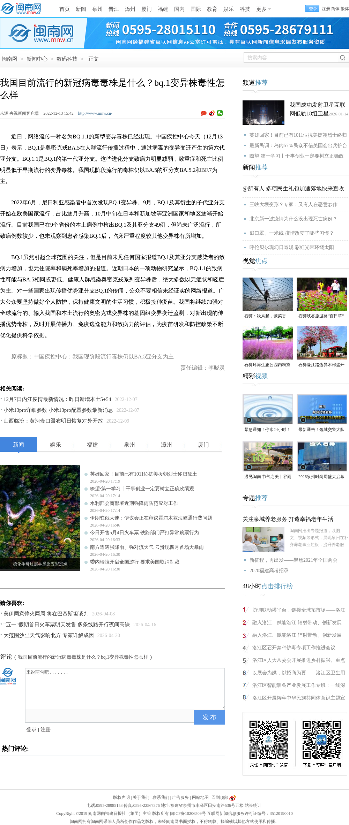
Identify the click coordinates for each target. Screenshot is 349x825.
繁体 (345, 8)
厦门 (146, 9)
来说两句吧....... (125, 688)
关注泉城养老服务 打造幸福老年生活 (288, 519)
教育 (212, 9)
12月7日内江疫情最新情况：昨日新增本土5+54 (57, 399)
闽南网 (9, 59)
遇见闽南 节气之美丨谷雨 (267, 476)
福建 (163, 9)
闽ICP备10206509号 (188, 813)
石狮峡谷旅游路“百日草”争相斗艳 (321, 316)
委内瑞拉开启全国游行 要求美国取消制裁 (134, 562)
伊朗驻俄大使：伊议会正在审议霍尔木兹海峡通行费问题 (151, 518)
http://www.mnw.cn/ (95, 113)
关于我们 (141, 797)
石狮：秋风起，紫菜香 (265, 315)
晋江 (114, 9)
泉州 (97, 9)
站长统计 (253, 805)
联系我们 (161, 797)
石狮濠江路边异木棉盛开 (321, 364)
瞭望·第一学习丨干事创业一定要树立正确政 (297, 156)
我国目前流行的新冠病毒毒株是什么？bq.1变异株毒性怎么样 (83, 657)
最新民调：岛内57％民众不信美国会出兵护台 (298, 145)
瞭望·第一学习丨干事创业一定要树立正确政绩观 (142, 488)
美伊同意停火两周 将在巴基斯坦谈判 (46, 613)
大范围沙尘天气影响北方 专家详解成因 (48, 635)
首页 (64, 9)
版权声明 (121, 797)
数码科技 (67, 59)
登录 (31, 729)
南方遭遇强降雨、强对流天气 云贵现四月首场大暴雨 (147, 547)
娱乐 (228, 9)
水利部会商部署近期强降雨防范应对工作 (134, 503)
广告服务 (180, 797)
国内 (179, 9)
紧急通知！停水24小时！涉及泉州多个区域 (267, 430)
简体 (335, 8)
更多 (261, 9)
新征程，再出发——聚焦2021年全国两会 (293, 560)
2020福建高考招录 (269, 570)
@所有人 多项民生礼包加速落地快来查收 (293, 188)
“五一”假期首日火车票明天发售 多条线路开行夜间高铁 (66, 624)
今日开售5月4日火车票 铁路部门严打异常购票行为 (144, 532)
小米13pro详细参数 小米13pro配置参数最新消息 (58, 410)
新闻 (81, 9)
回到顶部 (219, 797)
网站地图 (200, 797)
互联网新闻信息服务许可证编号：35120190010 (250, 813)
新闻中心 (37, 59)
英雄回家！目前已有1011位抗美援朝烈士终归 (298, 135)
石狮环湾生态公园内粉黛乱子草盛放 (267, 365)
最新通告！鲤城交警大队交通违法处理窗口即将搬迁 (321, 430)
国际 (196, 9)
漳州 (130, 9)
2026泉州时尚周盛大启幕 (321, 476)
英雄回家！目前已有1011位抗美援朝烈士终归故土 (143, 474)
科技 (245, 9)
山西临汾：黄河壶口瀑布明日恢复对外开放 (53, 421)
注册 (326, 8)
